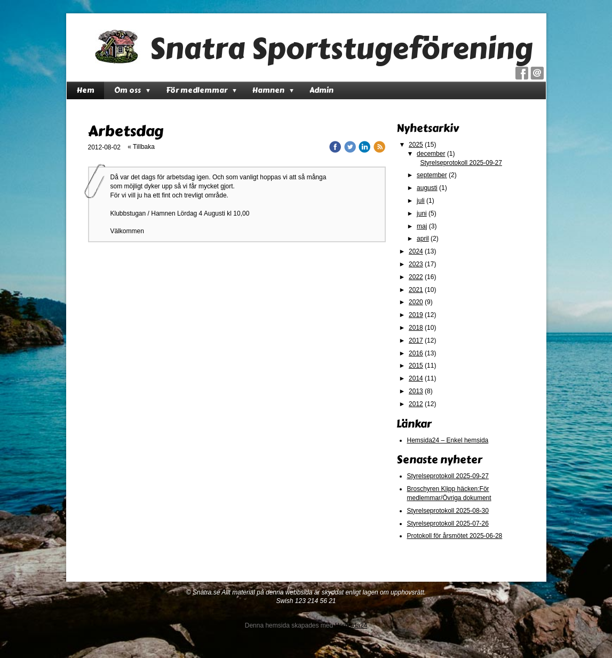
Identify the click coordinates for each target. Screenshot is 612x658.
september (432, 175)
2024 (416, 251)
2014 (416, 378)
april (423, 238)
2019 (416, 315)
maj (422, 226)
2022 (416, 277)
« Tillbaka (141, 146)
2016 (416, 353)
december (431, 153)
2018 (416, 327)
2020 (416, 302)
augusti (427, 188)
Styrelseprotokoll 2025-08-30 (448, 510)
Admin (321, 90)
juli (421, 200)
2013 (416, 391)
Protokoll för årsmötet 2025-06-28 (455, 536)
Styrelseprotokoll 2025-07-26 (448, 523)
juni (422, 213)
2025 (416, 144)
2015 (416, 365)
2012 (416, 404)
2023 (416, 264)
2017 (416, 340)
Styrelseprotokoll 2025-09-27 (461, 163)
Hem (85, 90)
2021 (416, 290)
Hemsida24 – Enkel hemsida (448, 440)
